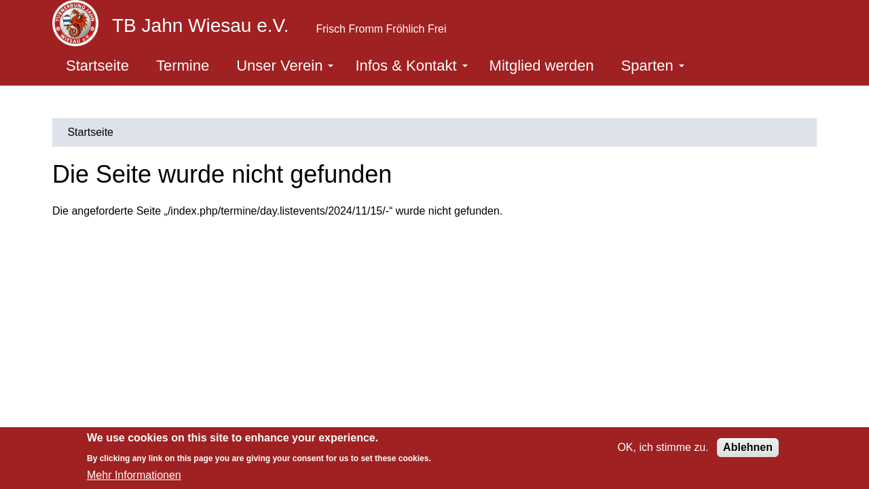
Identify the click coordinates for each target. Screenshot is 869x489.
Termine (182, 65)
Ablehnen (748, 447)
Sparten (652, 65)
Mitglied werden (541, 65)
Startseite (97, 65)
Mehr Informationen (134, 475)
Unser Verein (284, 65)
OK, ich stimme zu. (662, 447)
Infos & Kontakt (411, 65)
